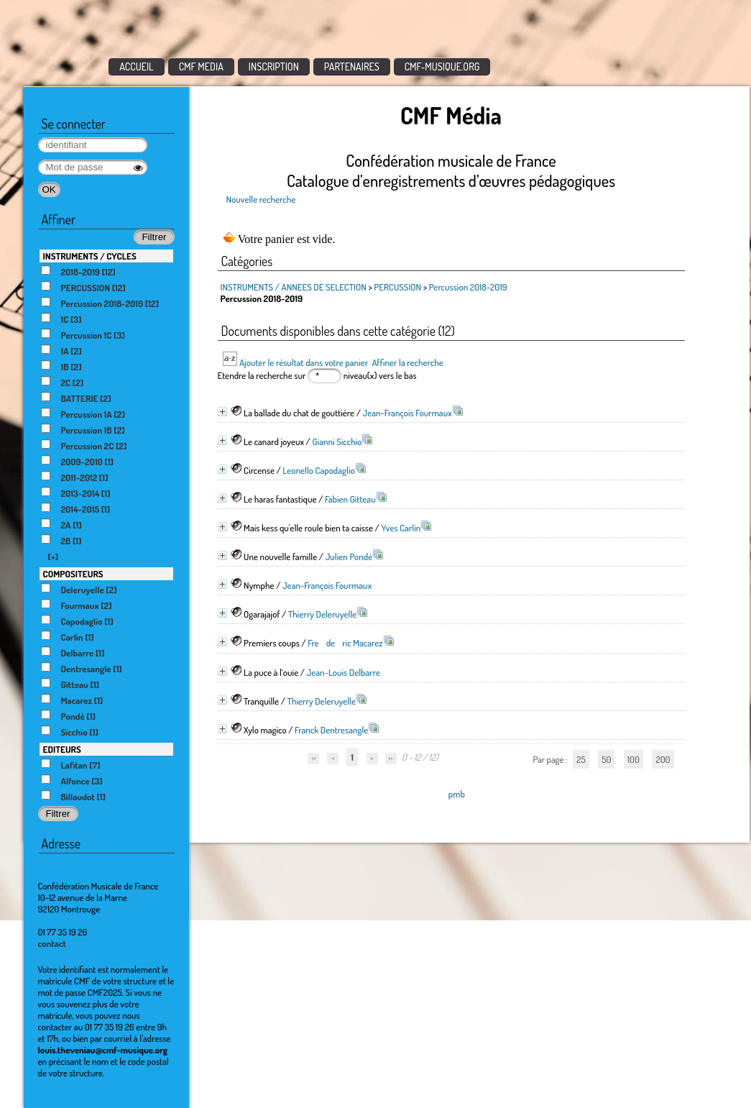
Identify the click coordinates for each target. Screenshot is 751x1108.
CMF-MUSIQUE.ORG (442, 66)
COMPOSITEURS (73, 574)
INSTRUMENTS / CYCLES (90, 256)
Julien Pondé (349, 556)
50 (606, 759)
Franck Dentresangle (331, 730)
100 (633, 759)
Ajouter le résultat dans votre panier (303, 362)
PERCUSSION (397, 287)
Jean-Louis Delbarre (343, 672)
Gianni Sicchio (336, 441)
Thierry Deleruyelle (322, 614)
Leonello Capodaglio (318, 470)
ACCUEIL (136, 66)
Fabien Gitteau (350, 499)
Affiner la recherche (407, 362)
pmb (456, 794)
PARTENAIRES (351, 66)
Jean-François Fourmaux (407, 412)
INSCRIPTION (274, 66)
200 (662, 759)
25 (580, 759)
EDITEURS (62, 749)
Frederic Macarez (345, 643)
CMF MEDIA (201, 66)
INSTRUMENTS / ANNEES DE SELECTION (294, 287)
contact (52, 943)
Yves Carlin (400, 528)
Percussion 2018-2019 (468, 287)
